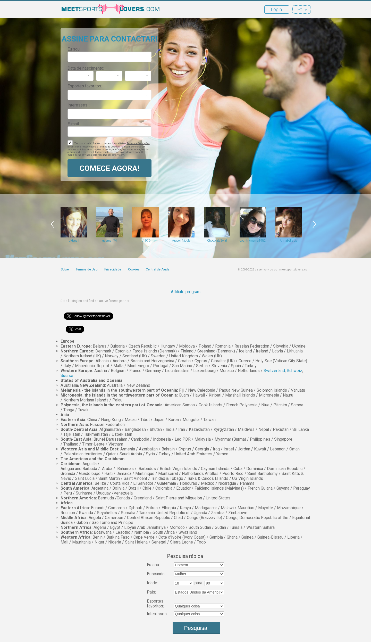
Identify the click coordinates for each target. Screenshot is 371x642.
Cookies (134, 269)
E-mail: (74, 123)
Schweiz (294, 370)
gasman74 (109, 240)
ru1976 (145, 240)
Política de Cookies (109, 146)
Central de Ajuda (158, 269)
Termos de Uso (87, 269)
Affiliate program (185, 291)
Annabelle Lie (288, 240)
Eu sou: (74, 49)
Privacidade (113, 269)
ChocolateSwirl (217, 240)
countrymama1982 (253, 240)
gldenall (74, 240)
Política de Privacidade (82, 146)
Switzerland (274, 370)
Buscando (156, 573)
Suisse (67, 375)
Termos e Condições (138, 143)
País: (151, 592)
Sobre (65, 269)
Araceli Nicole (181, 240)
